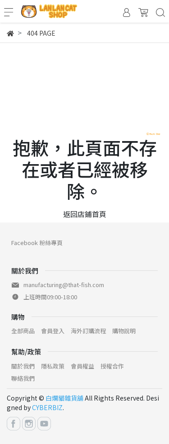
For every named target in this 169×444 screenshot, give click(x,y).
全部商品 (23, 330)
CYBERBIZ (47, 407)
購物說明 (124, 330)
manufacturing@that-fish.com (63, 284)
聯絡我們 (23, 378)
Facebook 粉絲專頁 (37, 242)
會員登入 (52, 330)
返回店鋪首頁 (84, 213)
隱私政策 (52, 366)
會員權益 (82, 366)
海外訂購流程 (88, 330)
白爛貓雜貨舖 (64, 397)
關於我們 (23, 366)
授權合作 (112, 366)
